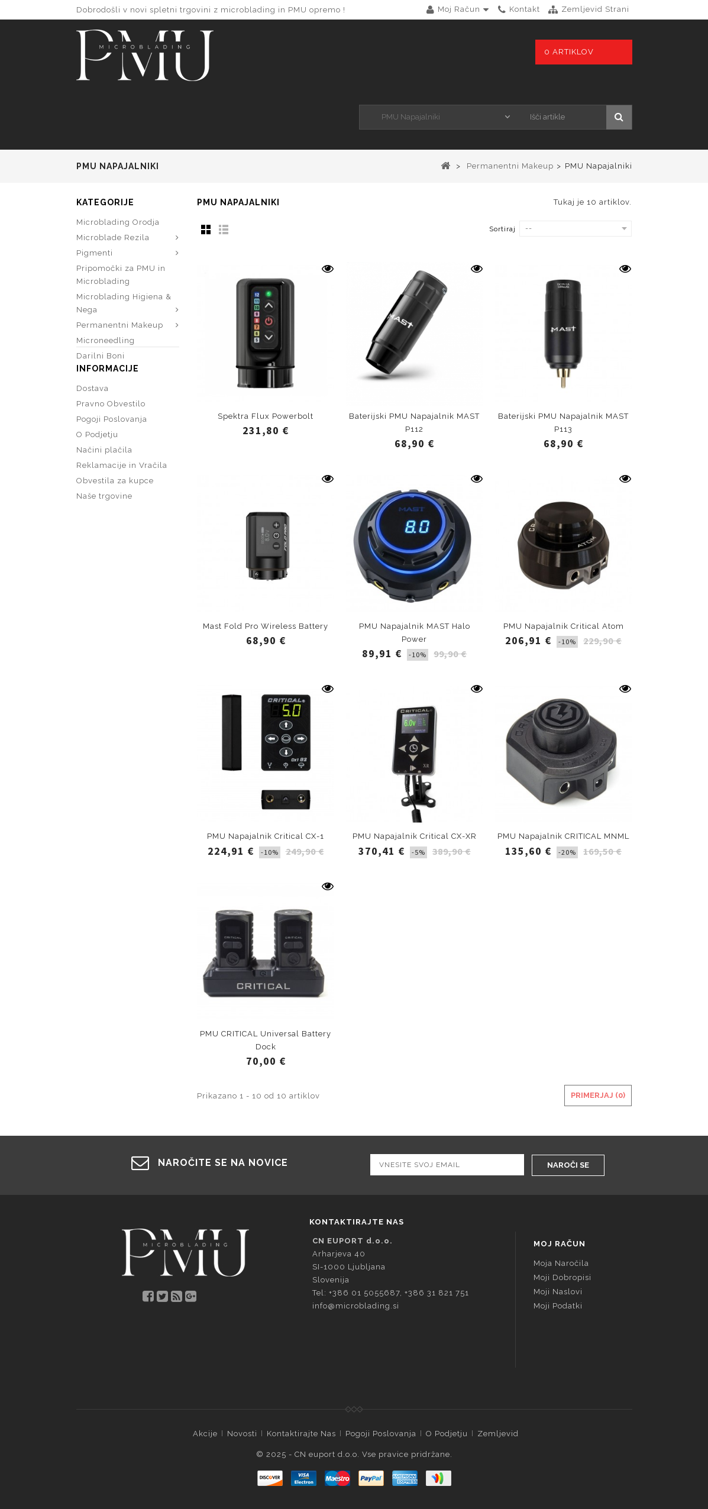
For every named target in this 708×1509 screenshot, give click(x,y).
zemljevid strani (595, 9)
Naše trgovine (104, 528)
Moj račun (560, 1243)
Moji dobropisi (562, 1276)
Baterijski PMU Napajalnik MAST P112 (414, 423)
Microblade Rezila (113, 237)
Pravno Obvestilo (111, 435)
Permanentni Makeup (119, 325)
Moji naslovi (558, 1291)
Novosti (242, 1433)
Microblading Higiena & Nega (124, 303)
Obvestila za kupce (115, 512)
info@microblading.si (355, 1305)
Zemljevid (498, 1433)
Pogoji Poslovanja (111, 451)
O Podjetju (97, 466)
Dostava (92, 420)
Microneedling (105, 340)
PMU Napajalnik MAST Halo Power (414, 633)
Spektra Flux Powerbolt (265, 416)
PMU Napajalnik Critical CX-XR (415, 836)
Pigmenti (94, 252)
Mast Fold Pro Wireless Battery (265, 626)
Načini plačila (104, 481)
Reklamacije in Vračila (121, 497)
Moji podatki (558, 1305)
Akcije (205, 1433)
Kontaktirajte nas (301, 1433)
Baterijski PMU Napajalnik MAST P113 (563, 423)
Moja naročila (561, 1262)
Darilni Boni (100, 355)
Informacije (107, 400)
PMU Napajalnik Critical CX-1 (265, 836)
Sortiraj (502, 229)
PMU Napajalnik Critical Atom (563, 626)
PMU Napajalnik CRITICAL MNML (563, 836)
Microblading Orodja (118, 222)
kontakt (524, 9)
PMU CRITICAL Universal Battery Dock (265, 1040)
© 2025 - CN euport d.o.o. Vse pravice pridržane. (354, 1453)
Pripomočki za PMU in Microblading (121, 275)
